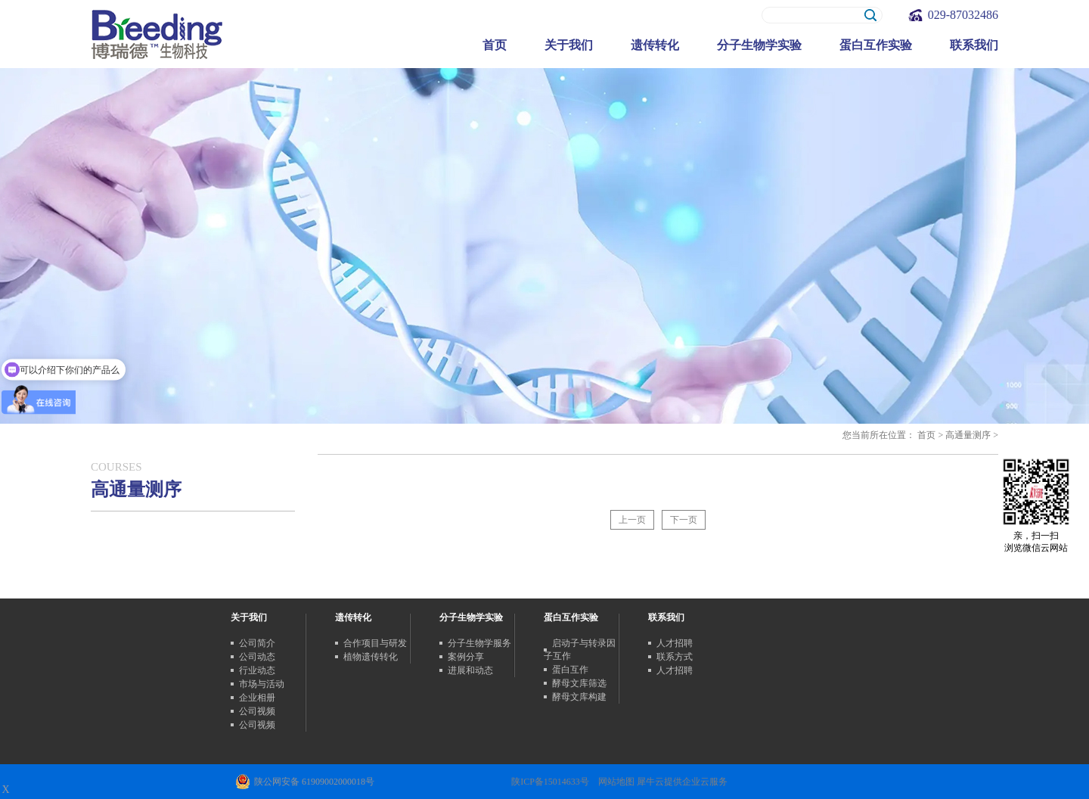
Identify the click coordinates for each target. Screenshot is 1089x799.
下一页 (683, 520)
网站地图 (614, 781)
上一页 (632, 520)
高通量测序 (968, 435)
